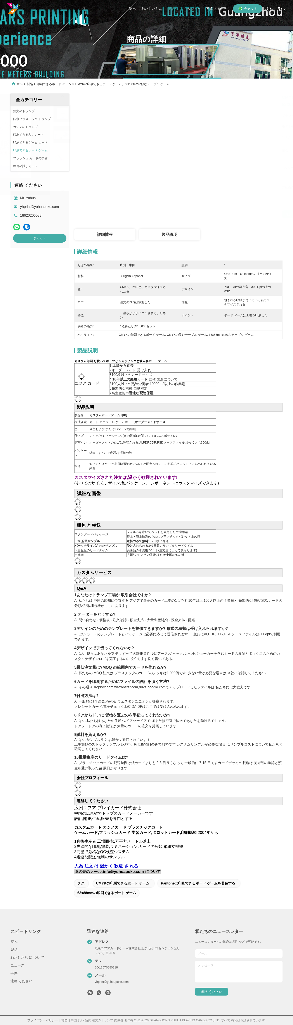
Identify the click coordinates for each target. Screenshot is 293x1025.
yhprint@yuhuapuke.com (39, 207)
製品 (173, 9)
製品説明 (169, 234)
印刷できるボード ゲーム (54, 84)
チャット (247, 8)
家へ (132, 8)
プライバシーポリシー (42, 1020)
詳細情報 (105, 234)
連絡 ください (216, 8)
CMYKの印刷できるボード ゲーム (122, 883)
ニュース (17, 965)
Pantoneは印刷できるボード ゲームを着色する (198, 883)
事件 (13, 973)
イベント (192, 9)
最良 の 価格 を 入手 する (223, 214)
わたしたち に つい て (151, 8)
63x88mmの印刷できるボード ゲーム (106, 893)
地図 (64, 1020)
